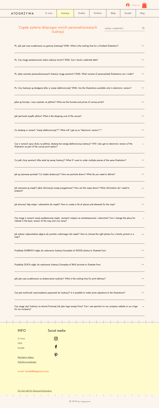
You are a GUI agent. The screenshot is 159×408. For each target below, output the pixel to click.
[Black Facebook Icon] (56, 346)
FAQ (20, 343)
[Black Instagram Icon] (56, 338)
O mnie (21, 338)
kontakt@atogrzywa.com (37, 371)
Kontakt (21, 348)
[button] (144, 5)
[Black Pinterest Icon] (56, 354)
